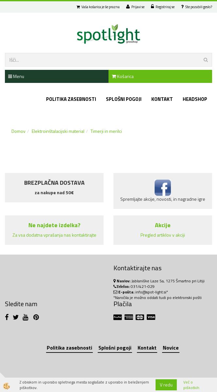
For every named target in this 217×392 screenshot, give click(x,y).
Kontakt (162, 99)
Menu (16, 76)
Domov (18, 131)
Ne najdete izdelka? (54, 225)
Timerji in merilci (106, 131)
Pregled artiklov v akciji (163, 234)
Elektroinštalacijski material (58, 131)
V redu (166, 384)
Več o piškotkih (191, 384)
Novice (171, 348)
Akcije (163, 225)
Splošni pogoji (124, 99)
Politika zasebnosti (71, 99)
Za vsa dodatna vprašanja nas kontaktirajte (54, 234)
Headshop (195, 99)
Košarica (123, 76)
